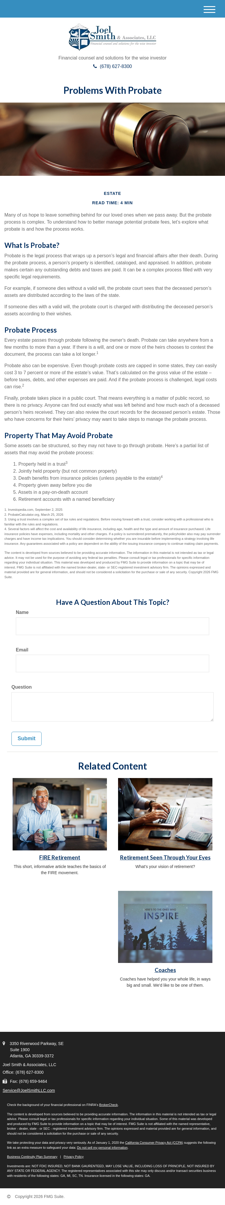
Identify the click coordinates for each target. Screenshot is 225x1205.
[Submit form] (26, 739)
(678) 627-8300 (112, 66)
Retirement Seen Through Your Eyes (165, 857)
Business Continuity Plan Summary (32, 1156)
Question (21, 687)
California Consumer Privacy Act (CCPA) (154, 1142)
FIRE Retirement (59, 857)
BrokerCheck (108, 1105)
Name (22, 612)
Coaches (165, 970)
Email (22, 649)
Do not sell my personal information (102, 1147)
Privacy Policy (73, 1156)
